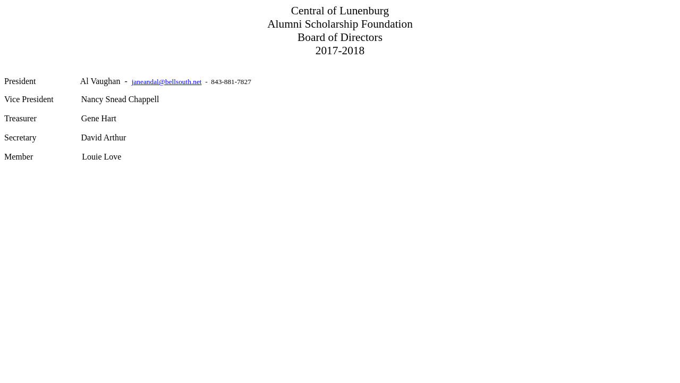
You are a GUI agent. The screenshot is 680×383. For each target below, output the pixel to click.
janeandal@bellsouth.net (167, 82)
